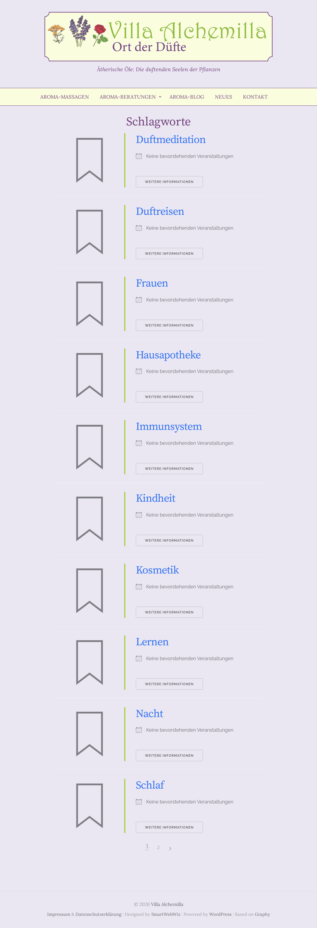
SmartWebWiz (165, 914)
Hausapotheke (168, 355)
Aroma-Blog (187, 97)
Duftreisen (160, 211)
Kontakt (255, 97)
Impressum (58, 914)
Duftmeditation (171, 140)
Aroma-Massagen (64, 97)
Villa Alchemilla (167, 904)
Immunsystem (169, 426)
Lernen (152, 642)
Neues (223, 97)
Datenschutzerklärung (98, 914)
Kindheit (155, 498)
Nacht (149, 714)
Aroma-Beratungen (128, 97)
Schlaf (150, 785)
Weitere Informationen (169, 182)
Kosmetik (157, 570)
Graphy (262, 914)
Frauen (152, 283)
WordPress (220, 914)
